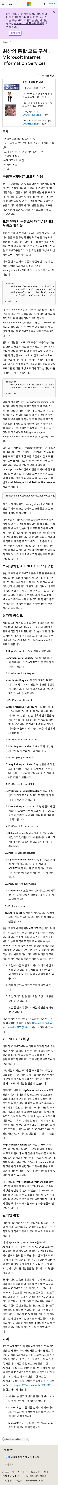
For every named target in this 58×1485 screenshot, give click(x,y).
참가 (46, 1471)
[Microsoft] (29, 4)
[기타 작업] (53, 42)
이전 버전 (22, 1471)
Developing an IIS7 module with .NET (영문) (29, 1385)
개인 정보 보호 (9, 1476)
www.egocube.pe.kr (32, 114)
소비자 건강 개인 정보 (33, 1476)
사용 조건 (7, 1480)
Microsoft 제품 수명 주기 (28, 23)
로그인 (52, 3)
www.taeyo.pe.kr (31, 123)
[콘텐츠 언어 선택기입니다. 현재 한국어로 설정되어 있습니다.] (8, 1449)
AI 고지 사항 (8, 1471)
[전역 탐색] (3, 4)
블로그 (34, 1471)
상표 (17, 1480)
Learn (5, 42)
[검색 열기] (45, 4)
